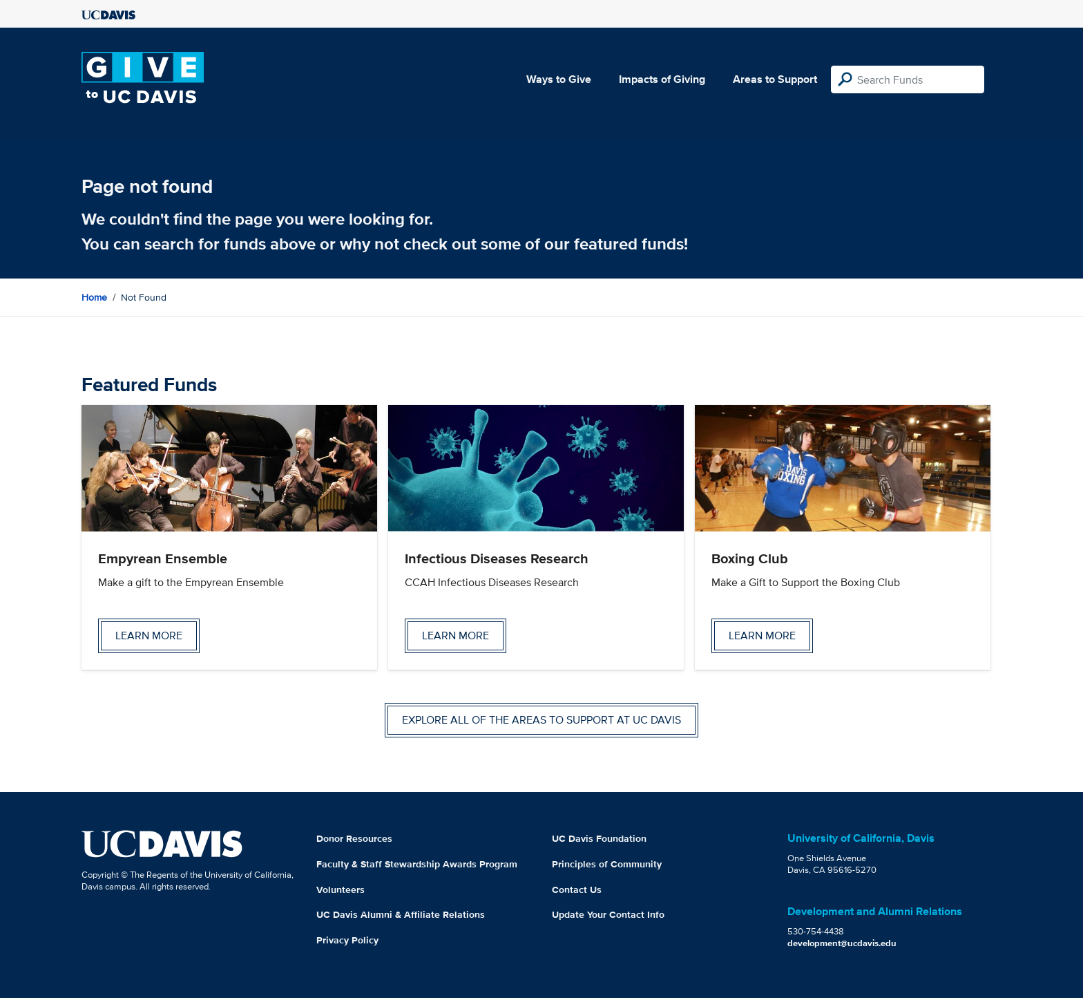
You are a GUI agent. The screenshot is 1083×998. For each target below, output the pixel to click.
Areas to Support (775, 79)
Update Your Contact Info (608, 914)
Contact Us (577, 889)
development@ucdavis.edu (842, 943)
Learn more (148, 635)
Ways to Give (558, 79)
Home (94, 297)
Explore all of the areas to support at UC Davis (541, 720)
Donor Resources (354, 838)
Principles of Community (607, 864)
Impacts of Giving (662, 79)
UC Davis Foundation (599, 838)
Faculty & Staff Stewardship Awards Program (416, 864)
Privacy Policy (347, 940)
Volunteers (340, 889)
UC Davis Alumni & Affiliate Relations (400, 914)
